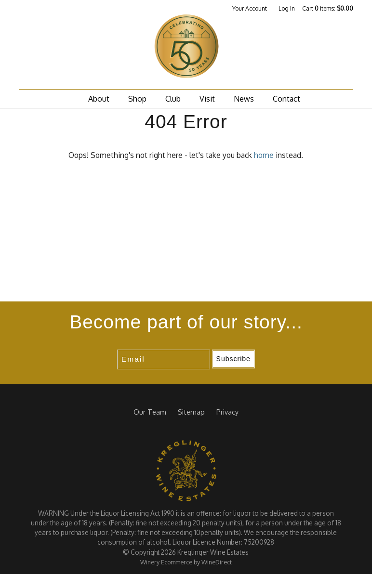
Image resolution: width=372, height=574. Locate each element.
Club (173, 99)
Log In (287, 8)
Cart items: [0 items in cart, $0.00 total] (327, 8)
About (98, 99)
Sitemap (191, 411)
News (244, 99)
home (264, 155)
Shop (137, 99)
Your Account (249, 8)
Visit (207, 99)
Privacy (227, 411)
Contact (286, 99)
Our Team (149, 411)
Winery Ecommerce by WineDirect (186, 562)
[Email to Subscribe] (163, 359)
